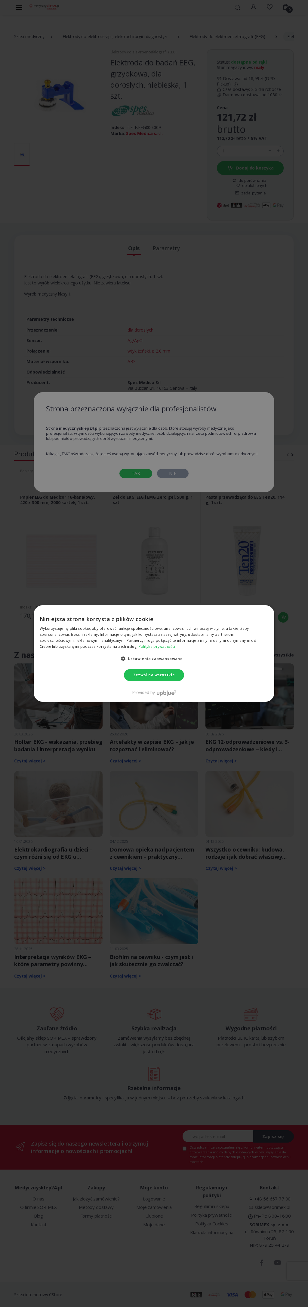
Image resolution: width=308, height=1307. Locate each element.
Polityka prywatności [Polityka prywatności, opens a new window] (157, 646)
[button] (154, 659)
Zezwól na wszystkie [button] (154, 675)
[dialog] (154, 653)
